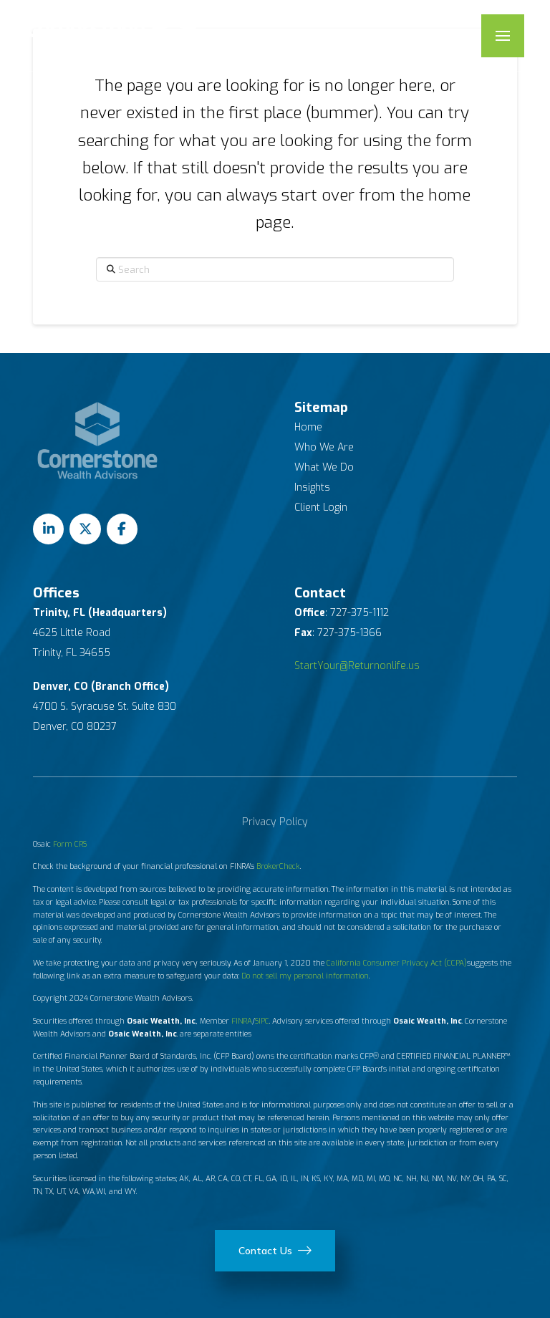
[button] (502, 35)
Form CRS (70, 844)
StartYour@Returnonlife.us (357, 666)
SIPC (262, 1021)
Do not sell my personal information (305, 976)
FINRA (241, 1021)
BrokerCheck (278, 866)
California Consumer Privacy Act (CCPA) (397, 963)
